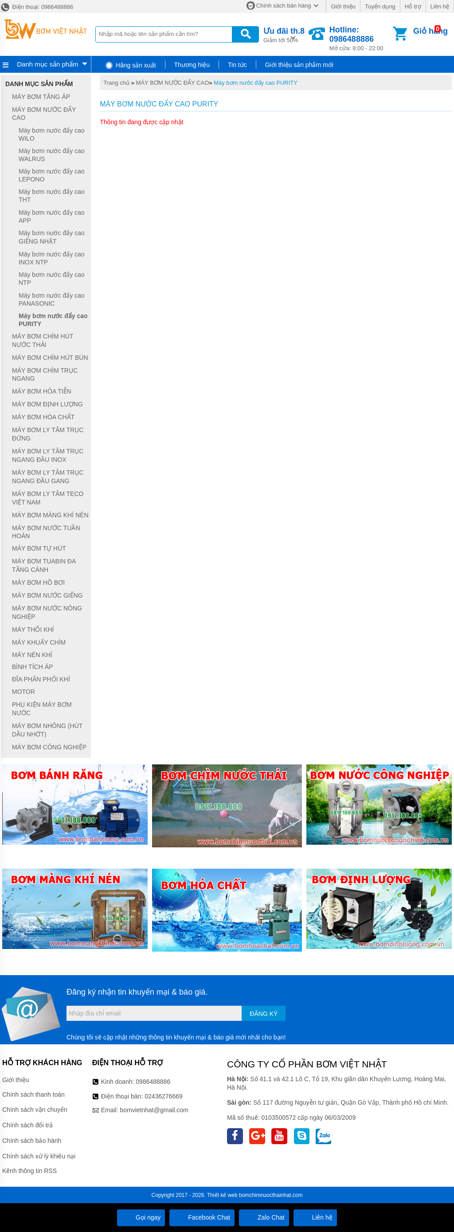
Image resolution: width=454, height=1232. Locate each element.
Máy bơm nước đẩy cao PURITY (255, 82)
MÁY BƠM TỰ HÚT (39, 548)
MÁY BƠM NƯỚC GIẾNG (47, 595)
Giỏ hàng (430, 31)
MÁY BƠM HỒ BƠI (38, 582)
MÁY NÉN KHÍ (32, 654)
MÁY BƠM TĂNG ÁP (41, 96)
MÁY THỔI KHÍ (33, 629)
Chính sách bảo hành (31, 1140)
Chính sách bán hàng (284, 5)
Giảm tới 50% (284, 34)
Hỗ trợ (413, 6)
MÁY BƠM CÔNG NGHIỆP (49, 747)
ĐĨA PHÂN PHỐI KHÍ (41, 679)
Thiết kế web (222, 1195)
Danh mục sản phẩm (47, 64)
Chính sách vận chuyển (34, 1109)
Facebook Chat (202, 1217)
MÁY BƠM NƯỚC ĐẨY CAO (172, 82)
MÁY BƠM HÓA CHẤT (43, 417)
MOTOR (23, 692)
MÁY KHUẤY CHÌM (39, 642)
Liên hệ (440, 6)
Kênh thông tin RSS (29, 1170)
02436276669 (164, 1096)
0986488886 (153, 1081)
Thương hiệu (192, 64)
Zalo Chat (264, 1217)
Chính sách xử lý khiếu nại (38, 1156)
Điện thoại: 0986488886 (36, 7)
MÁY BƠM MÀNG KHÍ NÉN (50, 515)
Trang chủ (116, 82)
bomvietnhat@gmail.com (154, 1110)
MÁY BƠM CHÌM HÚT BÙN (50, 357)
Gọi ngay (140, 1217)
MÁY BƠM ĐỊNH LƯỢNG (47, 404)
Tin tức (237, 64)
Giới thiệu (343, 6)
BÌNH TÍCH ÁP (32, 666)
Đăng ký (264, 1013)
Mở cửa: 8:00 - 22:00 (360, 38)
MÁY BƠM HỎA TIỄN (41, 391)
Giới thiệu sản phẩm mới (299, 64)
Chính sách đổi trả (27, 1125)
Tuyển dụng (380, 6)
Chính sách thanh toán (33, 1094)
